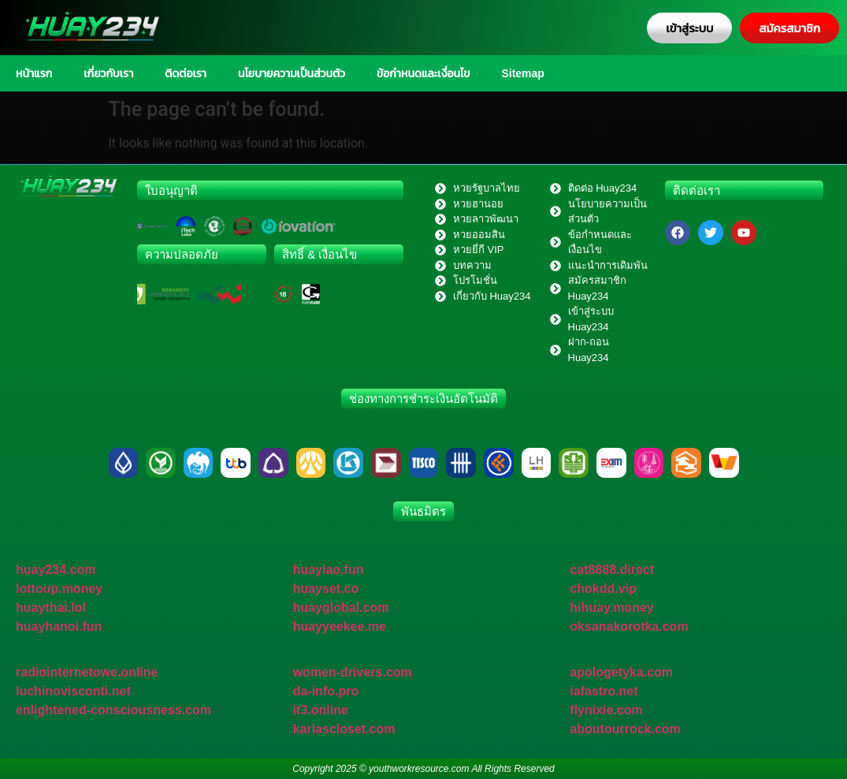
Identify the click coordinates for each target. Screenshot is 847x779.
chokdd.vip (603, 588)
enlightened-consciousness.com (113, 710)
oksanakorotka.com (629, 626)
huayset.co (326, 588)
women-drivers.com (352, 672)
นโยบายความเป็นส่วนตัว (291, 73)
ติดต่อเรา (185, 73)
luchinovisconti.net (73, 691)
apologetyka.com (621, 672)
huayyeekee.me (339, 626)
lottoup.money (59, 588)
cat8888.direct (612, 569)
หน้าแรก (34, 73)
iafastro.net (603, 691)
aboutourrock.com (625, 729)
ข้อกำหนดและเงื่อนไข (423, 73)
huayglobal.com (341, 607)
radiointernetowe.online (87, 672)
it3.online (320, 710)
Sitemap (522, 73)
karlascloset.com (344, 729)
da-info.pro (326, 691)
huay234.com (55, 569)
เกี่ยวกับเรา (108, 73)
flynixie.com (606, 710)
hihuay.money (611, 607)
